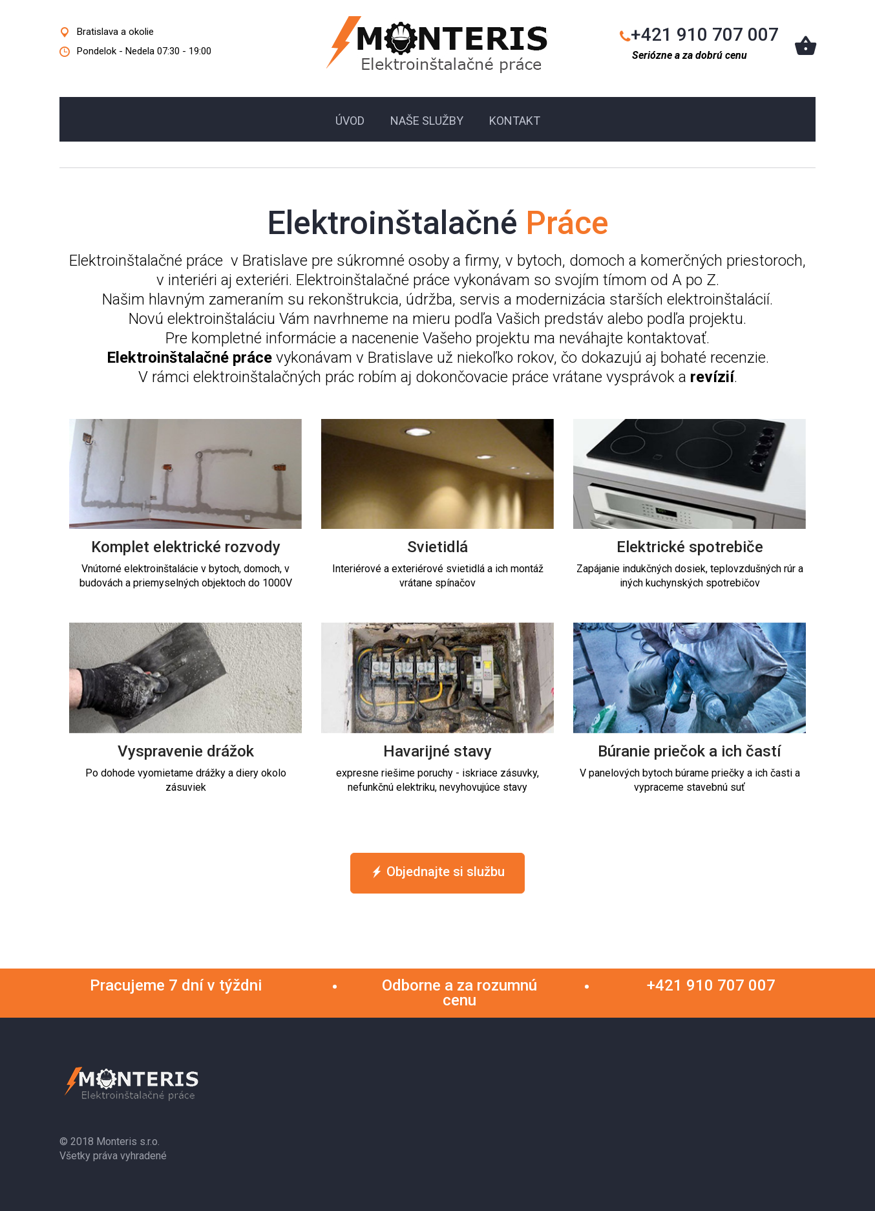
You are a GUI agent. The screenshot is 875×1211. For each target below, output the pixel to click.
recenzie (738, 357)
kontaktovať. (668, 338)
